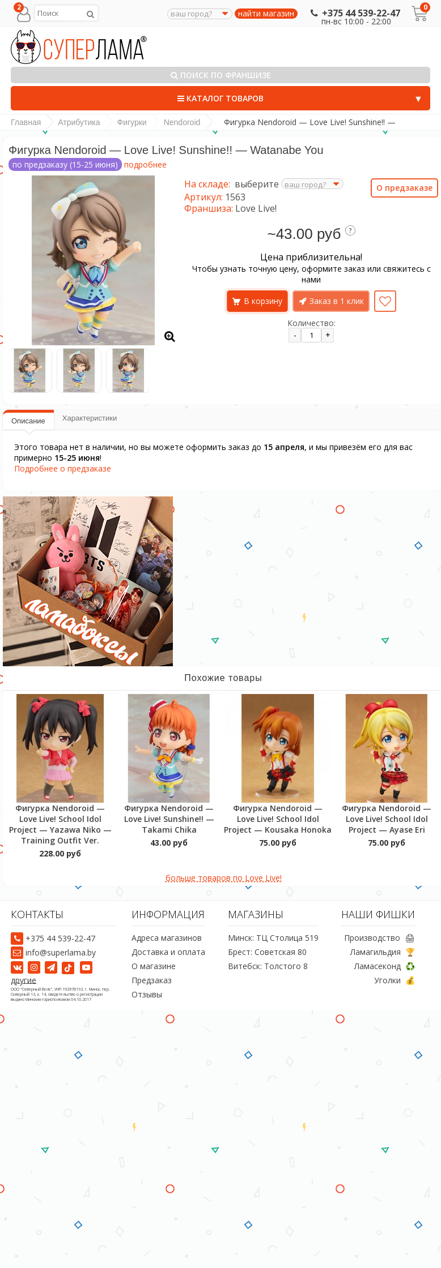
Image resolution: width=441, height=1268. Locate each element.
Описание (28, 421)
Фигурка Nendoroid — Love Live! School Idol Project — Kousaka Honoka (278, 819)
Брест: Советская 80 (267, 952)
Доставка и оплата (168, 952)
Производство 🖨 (379, 938)
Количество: (311, 323)
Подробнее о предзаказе (62, 468)
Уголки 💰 (394, 980)
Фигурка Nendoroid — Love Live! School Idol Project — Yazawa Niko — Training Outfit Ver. (60, 824)
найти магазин (266, 13)
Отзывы (147, 994)
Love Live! (256, 208)
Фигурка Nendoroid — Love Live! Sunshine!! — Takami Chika (169, 819)
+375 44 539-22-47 (354, 13)
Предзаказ (152, 980)
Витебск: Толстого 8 (268, 966)
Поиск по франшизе (221, 75)
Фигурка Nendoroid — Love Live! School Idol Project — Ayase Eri (386, 819)
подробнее (145, 164)
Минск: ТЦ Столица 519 (273, 938)
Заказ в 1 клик (336, 300)
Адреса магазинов (167, 938)
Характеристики (89, 418)
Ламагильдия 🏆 (382, 952)
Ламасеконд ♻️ (384, 966)
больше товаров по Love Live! (224, 877)
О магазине (154, 966)
